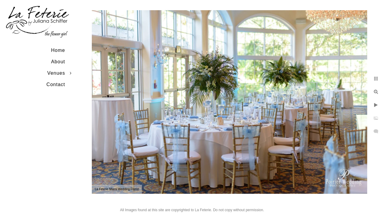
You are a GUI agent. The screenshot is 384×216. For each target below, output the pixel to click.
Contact (55, 84)
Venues (56, 73)
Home (58, 50)
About (58, 61)
